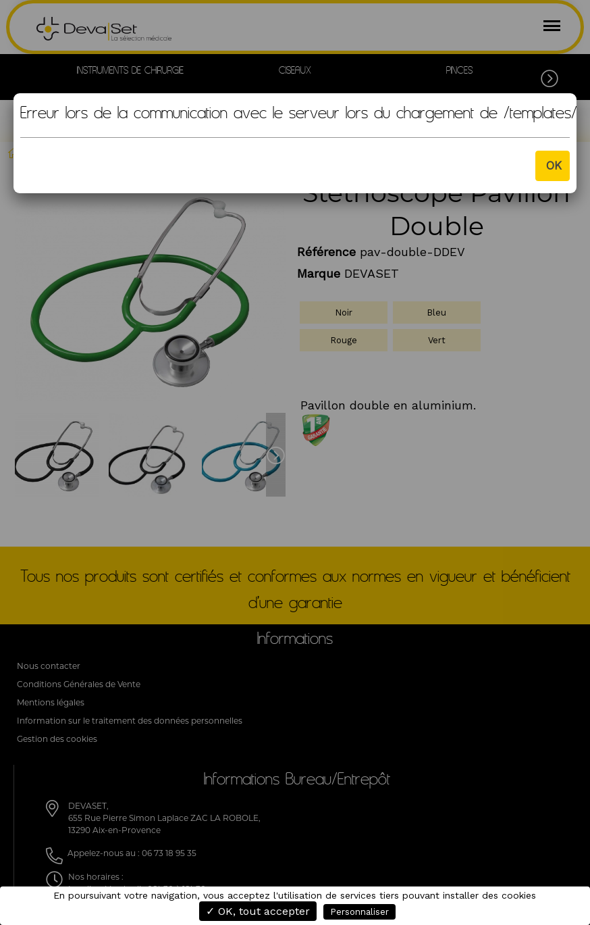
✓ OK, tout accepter (258, 911)
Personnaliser (359, 912)
